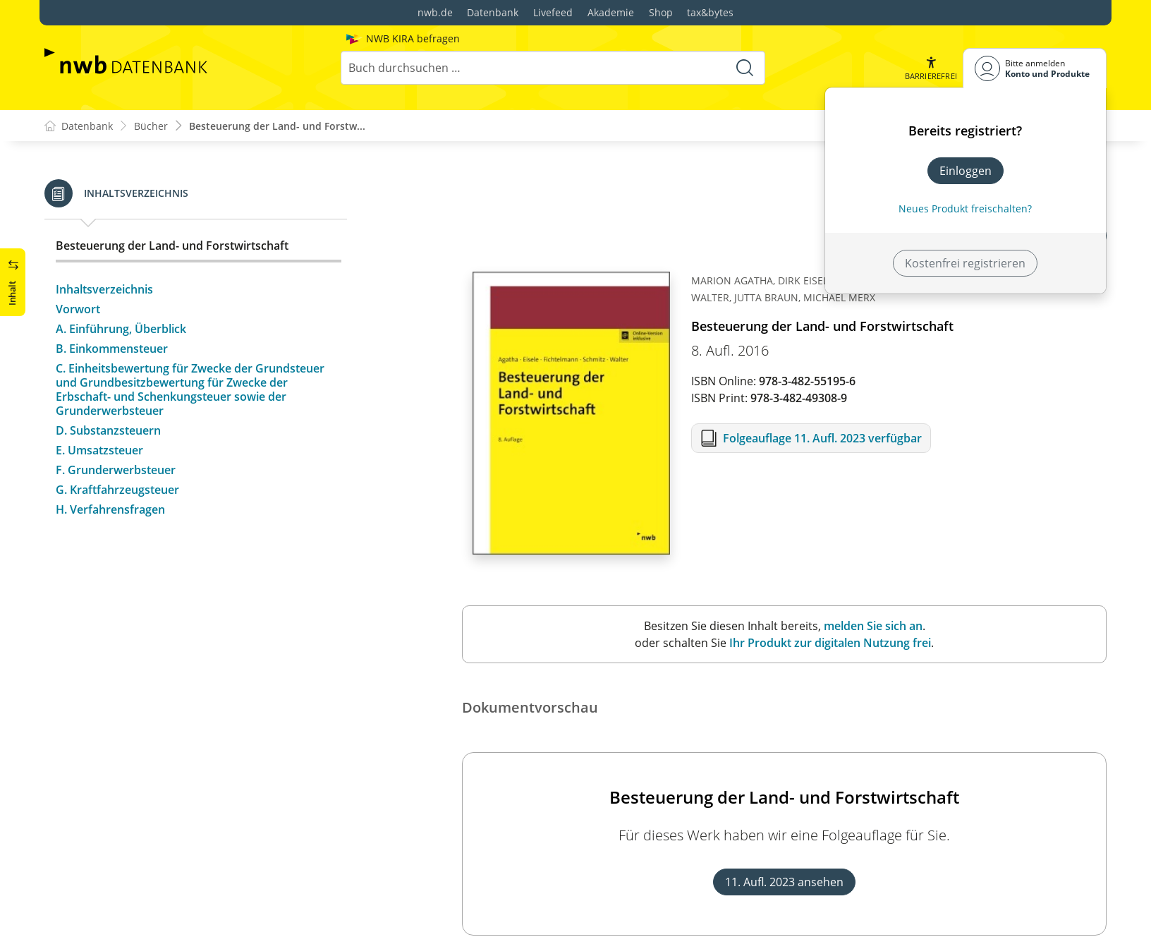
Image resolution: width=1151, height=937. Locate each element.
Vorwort (78, 309)
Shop (661, 12)
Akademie (610, 12)
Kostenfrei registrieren (965, 263)
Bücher (151, 126)
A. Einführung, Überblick (121, 329)
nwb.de (435, 12)
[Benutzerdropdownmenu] (1035, 68)
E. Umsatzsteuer (99, 450)
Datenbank (492, 12)
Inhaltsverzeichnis (104, 289)
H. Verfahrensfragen (110, 509)
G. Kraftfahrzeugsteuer (117, 490)
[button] (931, 68)
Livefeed (553, 12)
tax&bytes (710, 12)
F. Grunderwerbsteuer (116, 470)
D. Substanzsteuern (108, 430)
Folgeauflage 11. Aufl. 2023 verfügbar (822, 439)
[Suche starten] (744, 67)
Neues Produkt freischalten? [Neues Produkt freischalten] (965, 208)
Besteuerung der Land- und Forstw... (277, 126)
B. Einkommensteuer (112, 348)
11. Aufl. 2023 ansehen (784, 882)
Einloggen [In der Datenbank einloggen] (965, 171)
